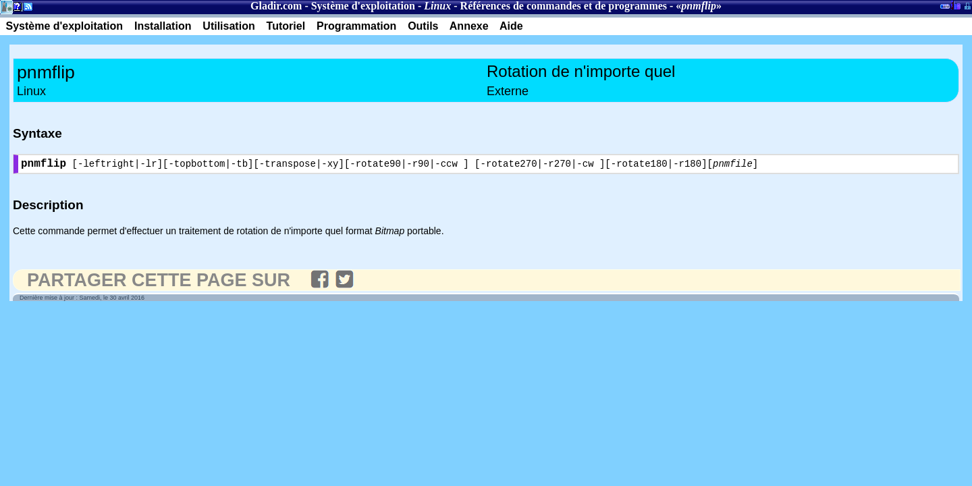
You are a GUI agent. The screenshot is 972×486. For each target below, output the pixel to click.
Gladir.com (276, 5)
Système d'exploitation (363, 5)
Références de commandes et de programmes (563, 5)
